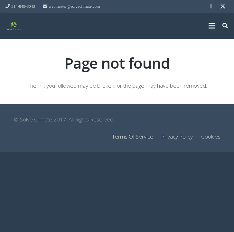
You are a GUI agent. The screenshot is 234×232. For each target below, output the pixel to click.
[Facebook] (211, 6)
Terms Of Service (132, 136)
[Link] (13, 26)
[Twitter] (223, 6)
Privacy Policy (177, 136)
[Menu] (211, 26)
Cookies (210, 136)
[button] (225, 26)
